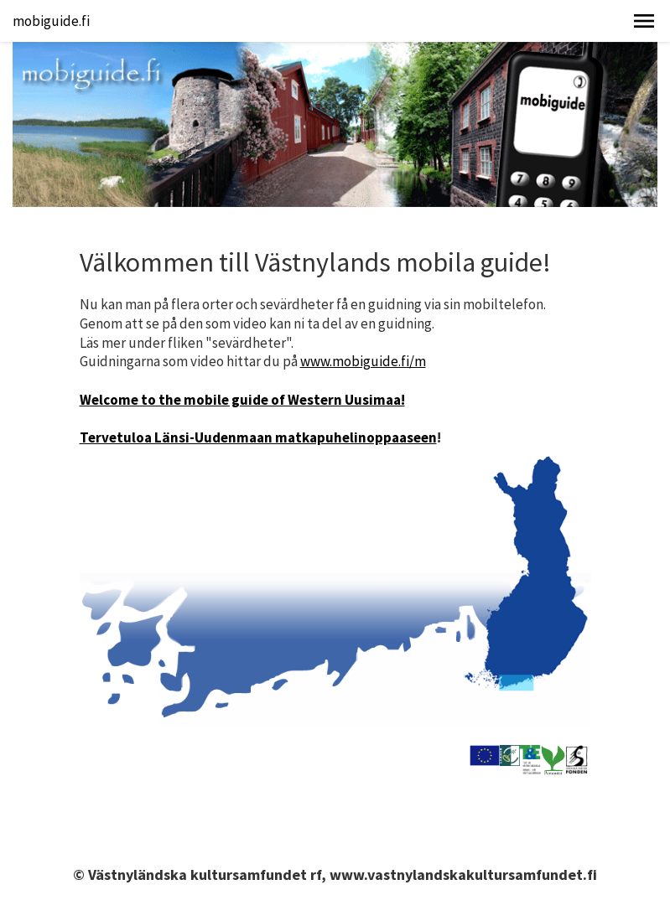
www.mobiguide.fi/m (363, 361)
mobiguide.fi (51, 21)
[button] (644, 21)
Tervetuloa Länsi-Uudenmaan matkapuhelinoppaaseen (258, 437)
